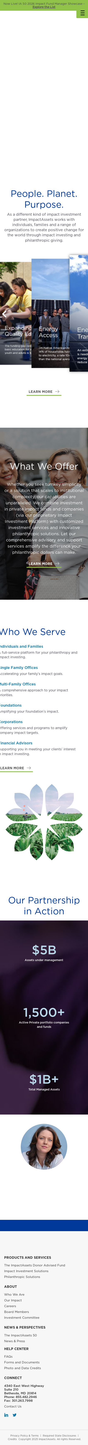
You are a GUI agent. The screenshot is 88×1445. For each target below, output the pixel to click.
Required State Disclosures (59, 1435)
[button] (44, 392)
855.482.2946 (26, 1397)
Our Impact (13, 1300)
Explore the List (44, 7)
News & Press (14, 1341)
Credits (12, 1439)
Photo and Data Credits (22, 1368)
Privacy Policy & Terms (24, 1435)
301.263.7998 (22, 1401)
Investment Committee (21, 1318)
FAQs (8, 1356)
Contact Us (12, 1406)
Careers (10, 1306)
